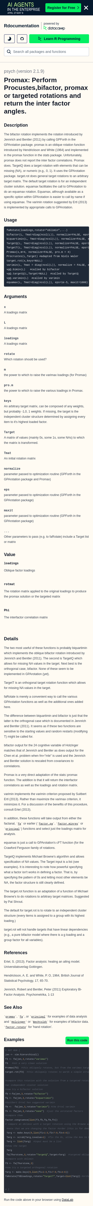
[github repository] (22, 38)
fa (19, 823)
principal (12, 829)
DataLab (67, 1200)
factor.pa (46, 823)
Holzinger (18, 1021)
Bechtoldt (40, 1021)
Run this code (77, 1040)
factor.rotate (15, 1027)
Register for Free (63, 8)
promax (10, 1016)
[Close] (86, 8)
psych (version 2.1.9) (24, 71)
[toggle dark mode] (9, 38)
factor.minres (68, 823)
